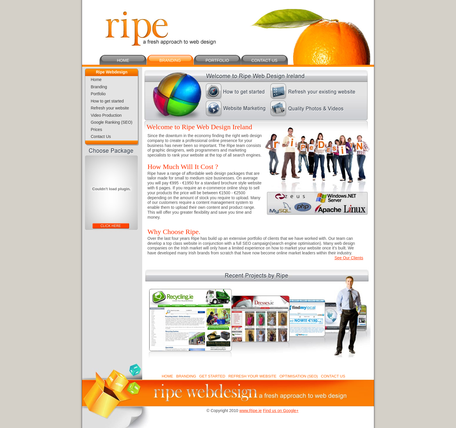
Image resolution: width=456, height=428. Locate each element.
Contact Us (101, 136)
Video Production (106, 115)
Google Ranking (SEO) (111, 122)
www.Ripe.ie (250, 410)
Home (96, 79)
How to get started (107, 101)
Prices (96, 129)
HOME (123, 60)
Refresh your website (110, 108)
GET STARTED (212, 376)
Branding (99, 86)
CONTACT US (264, 60)
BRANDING (170, 60)
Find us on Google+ (281, 410)
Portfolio (98, 93)
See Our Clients (348, 258)
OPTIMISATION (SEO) (298, 376)
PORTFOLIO (217, 60)
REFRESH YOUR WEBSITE (252, 376)
